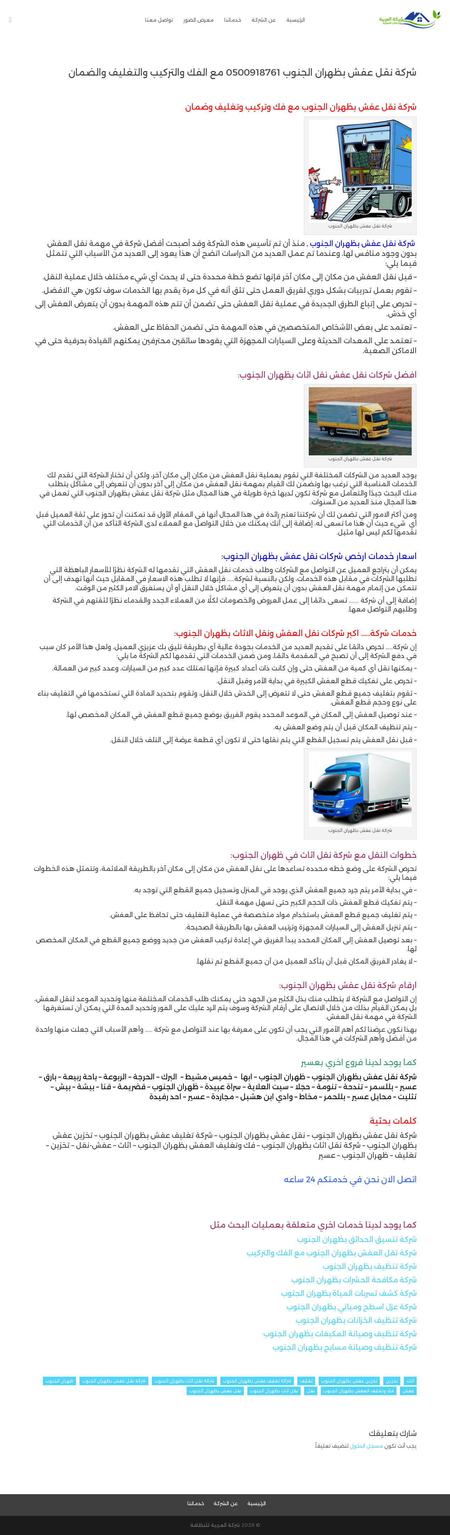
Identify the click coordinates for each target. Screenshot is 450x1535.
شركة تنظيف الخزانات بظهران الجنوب (356, 1320)
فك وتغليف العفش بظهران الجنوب (358, 1390)
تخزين (392, 1380)
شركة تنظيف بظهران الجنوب (370, 1266)
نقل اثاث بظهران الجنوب (274, 1390)
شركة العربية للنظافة (215, 1525)
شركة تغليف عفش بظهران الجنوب (257, 1380)
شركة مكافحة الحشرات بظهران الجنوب (354, 1280)
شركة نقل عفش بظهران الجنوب (114, 1380)
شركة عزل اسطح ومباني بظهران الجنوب (351, 1307)
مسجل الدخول (366, 1446)
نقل (311, 1390)
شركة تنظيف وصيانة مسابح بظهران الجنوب (345, 1347)
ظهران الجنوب (59, 1380)
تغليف (306, 1380)
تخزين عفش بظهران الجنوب (349, 1380)
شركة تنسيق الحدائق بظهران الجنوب (357, 1239)
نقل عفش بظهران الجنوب (215, 1390)
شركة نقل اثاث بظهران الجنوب (184, 1380)
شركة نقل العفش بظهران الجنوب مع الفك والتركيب (332, 1253)
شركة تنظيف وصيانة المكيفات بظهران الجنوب (340, 1334)
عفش (408, 1390)
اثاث (410, 1380)
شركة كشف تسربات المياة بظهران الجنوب (349, 1293)
